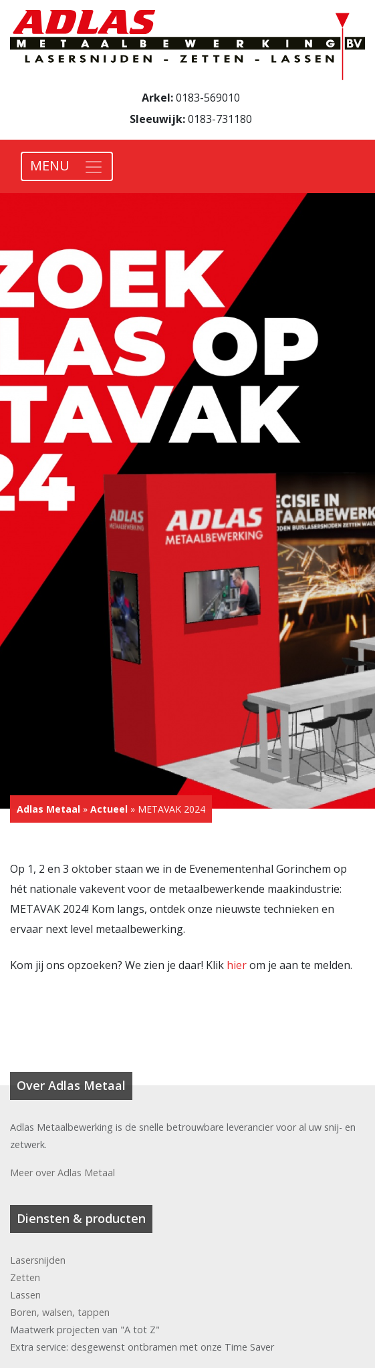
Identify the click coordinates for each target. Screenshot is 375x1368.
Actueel (109, 809)
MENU (50, 165)
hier (237, 965)
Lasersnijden (38, 1260)
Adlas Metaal (48, 809)
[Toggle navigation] (67, 166)
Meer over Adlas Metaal (62, 1172)
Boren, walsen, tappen (60, 1312)
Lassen (25, 1294)
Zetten (25, 1277)
